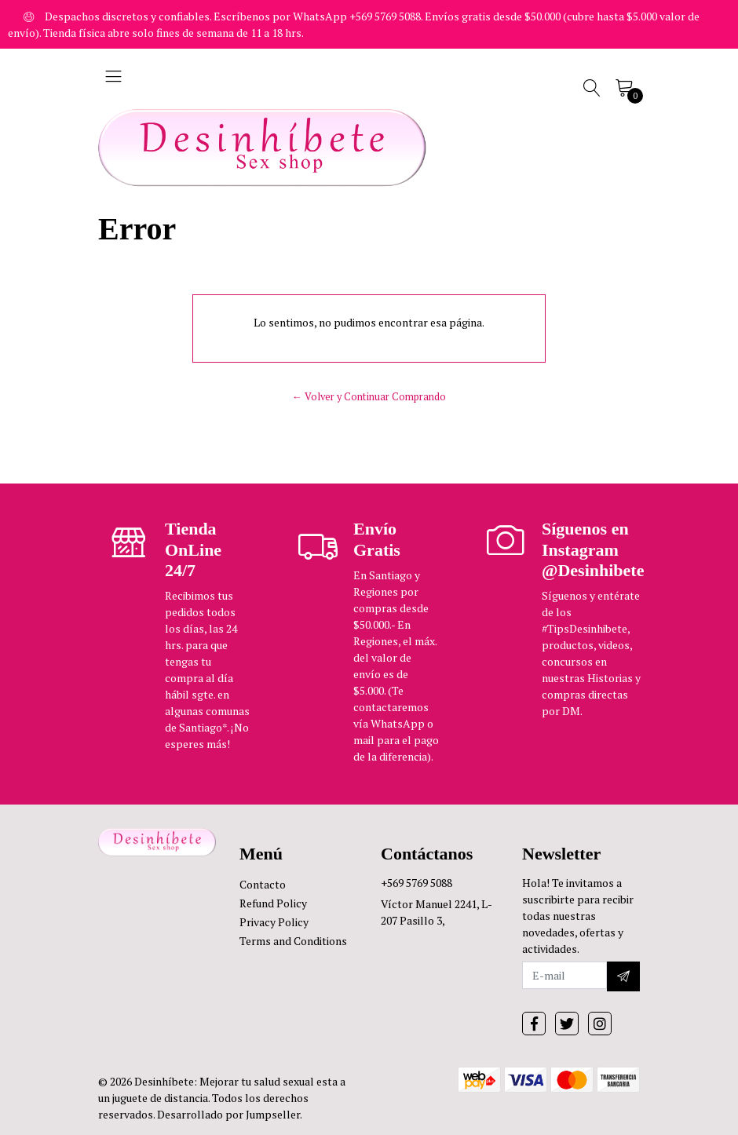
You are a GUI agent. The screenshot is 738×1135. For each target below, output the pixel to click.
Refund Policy (273, 903)
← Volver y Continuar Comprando (369, 396)
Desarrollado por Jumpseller (228, 1114)
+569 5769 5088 (416, 882)
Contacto (262, 884)
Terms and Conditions (293, 940)
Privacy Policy (274, 921)
